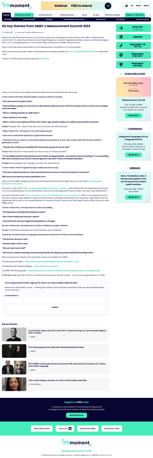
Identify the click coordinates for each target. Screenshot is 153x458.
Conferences (135, 128)
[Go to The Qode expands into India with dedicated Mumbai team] (55, 351)
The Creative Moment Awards (82, 51)
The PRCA (44, 59)
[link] (76, 5)
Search (150, 15)
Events (84, 15)
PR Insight (8, 19)
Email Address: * (12, 295)
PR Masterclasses (67, 15)
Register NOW (76, 415)
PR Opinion (121, 19)
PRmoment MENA (88, 428)
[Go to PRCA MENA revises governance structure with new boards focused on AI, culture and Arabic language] (55, 367)
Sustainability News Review (74, 19)
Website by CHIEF (105, 455)
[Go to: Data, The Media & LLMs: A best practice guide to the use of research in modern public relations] (133, 187)
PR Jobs (96, 15)
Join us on (65, 428)
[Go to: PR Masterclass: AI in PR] (133, 99)
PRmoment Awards (22, 15)
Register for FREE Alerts (135, 15)
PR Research (101, 19)
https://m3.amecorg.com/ (46, 266)
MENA (146, 6)
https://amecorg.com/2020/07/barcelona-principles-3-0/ (51, 261)
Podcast (49, 19)
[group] (76, 5)
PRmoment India (111, 428)
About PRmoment (42, 428)
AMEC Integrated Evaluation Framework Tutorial (45, 188)
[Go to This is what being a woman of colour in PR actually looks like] (55, 384)
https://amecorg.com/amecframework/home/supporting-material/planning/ (64, 270)
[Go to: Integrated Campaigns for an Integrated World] (133, 146)
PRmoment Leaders (112, 15)
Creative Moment (45, 15)
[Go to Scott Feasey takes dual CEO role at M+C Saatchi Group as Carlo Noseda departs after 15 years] (55, 334)
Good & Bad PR (29, 19)
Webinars (135, 168)
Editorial (6, 15)
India (138, 6)
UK (132, 6)
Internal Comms (142, 19)
